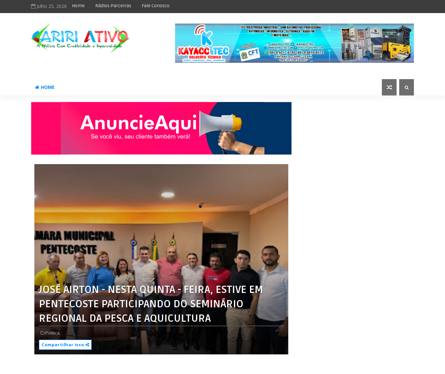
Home (78, 5)
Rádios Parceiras (113, 5)
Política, (53, 333)
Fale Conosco (155, 5)
